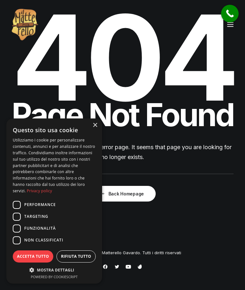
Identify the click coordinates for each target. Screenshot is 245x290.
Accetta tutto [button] (33, 256)
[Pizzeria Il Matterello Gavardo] (24, 25)
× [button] (95, 125)
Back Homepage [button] (122, 193)
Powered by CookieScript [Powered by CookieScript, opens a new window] (54, 276)
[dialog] (54, 201)
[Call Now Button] (230, 13)
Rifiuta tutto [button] (76, 256)
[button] (230, 24)
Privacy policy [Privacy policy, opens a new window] (39, 191)
